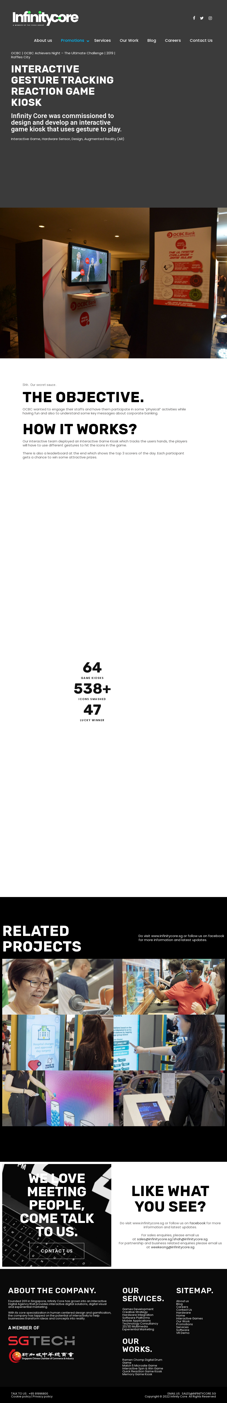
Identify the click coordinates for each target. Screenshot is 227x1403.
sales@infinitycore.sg (154, 1239)
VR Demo (183, 1333)
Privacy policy (43, 1396)
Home (180, 1315)
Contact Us (184, 1310)
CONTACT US (57, 1251)
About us (182, 1301)
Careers (182, 1307)
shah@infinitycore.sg (190, 1239)
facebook (216, 935)
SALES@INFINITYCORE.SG (199, 1393)
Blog (179, 1304)
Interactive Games (189, 1318)
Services (182, 1327)
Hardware (183, 1313)
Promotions (184, 1324)
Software (182, 1330)
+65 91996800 (38, 1393)
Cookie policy (21, 1396)
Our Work (183, 1321)
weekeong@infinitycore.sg (172, 1247)
